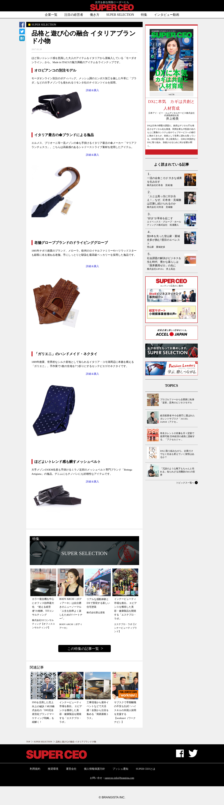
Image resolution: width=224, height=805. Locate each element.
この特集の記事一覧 (83, 649)
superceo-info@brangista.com (119, 778)
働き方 (94, 14)
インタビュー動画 (166, 14)
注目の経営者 (73, 14)
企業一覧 (51, 14)
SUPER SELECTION (120, 14)
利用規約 (35, 768)
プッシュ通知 (120, 768)
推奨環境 (53, 768)
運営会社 (71, 768)
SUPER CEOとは (145, 768)
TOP (28, 741)
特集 (144, 14)
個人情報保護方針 (94, 768)
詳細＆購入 (92, 90)
